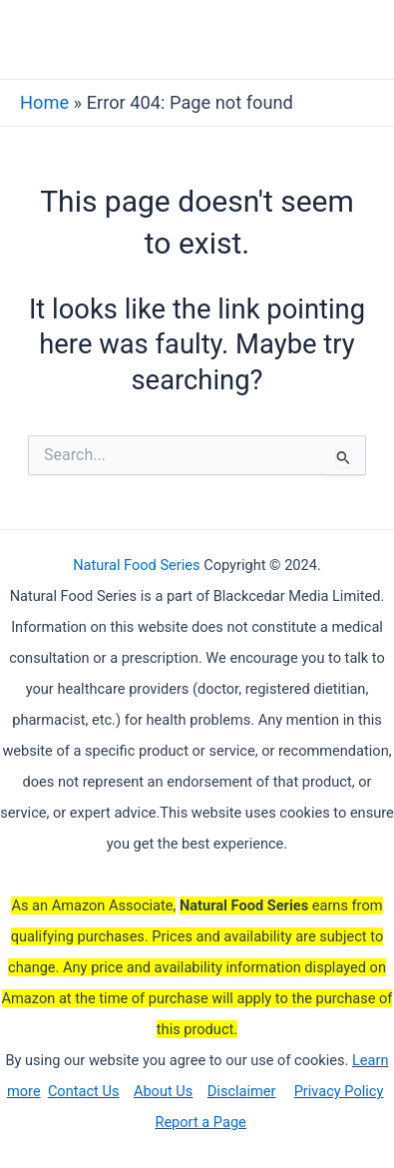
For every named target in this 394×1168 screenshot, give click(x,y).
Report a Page (200, 1122)
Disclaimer (241, 1091)
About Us (163, 1091)
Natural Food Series (136, 565)
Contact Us (84, 1091)
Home (44, 102)
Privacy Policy (339, 1091)
